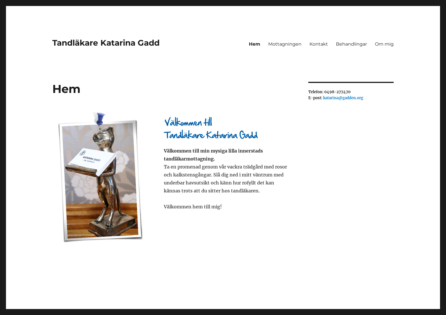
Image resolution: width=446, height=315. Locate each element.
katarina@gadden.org (343, 97)
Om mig (384, 44)
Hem (254, 44)
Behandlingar (351, 44)
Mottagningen (285, 44)
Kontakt (318, 44)
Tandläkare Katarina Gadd (106, 43)
